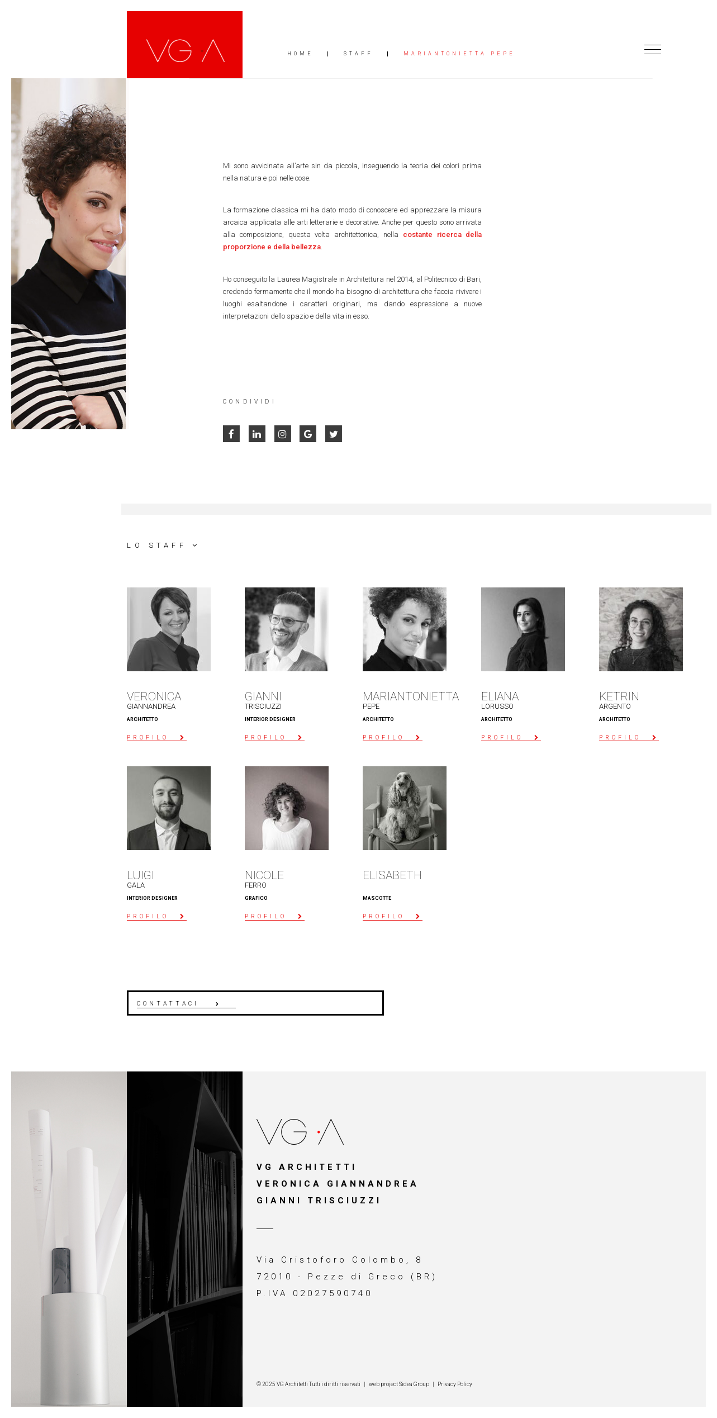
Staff (358, 53)
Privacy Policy (455, 1384)
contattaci (168, 1003)
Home (300, 53)
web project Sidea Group (399, 1384)
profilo (148, 737)
